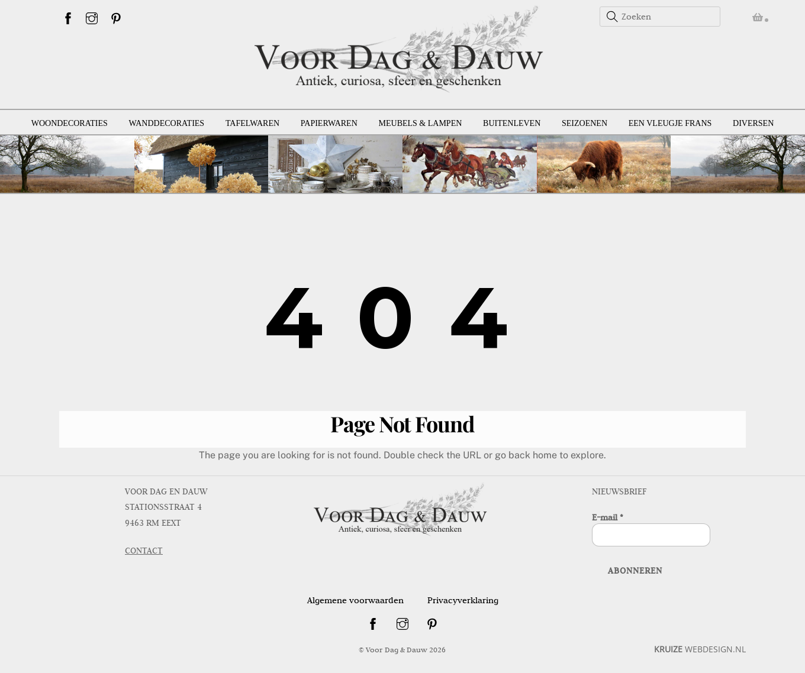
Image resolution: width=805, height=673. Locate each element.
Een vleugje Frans (670, 123)
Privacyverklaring (462, 600)
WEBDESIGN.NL (700, 649)
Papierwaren (329, 123)
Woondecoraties (69, 123)
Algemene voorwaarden (355, 600)
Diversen (753, 123)
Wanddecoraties (167, 123)
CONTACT (144, 550)
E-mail (607, 517)
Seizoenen (584, 123)
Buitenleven (511, 123)
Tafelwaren (252, 123)
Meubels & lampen (420, 123)
